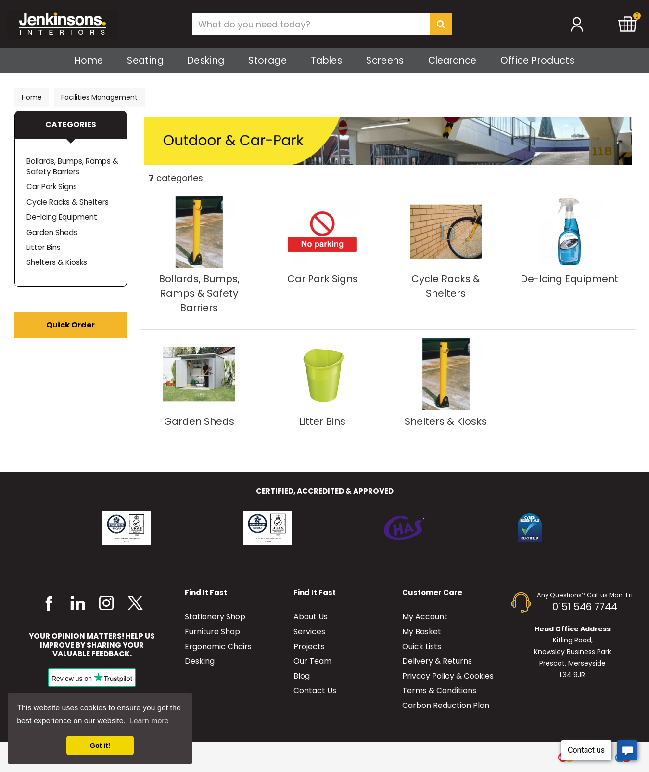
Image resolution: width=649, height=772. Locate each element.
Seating (145, 60)
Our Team (312, 661)
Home (89, 60)
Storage (267, 60)
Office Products (537, 60)
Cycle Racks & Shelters (67, 202)
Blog (301, 675)
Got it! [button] (100, 745)
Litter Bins (43, 247)
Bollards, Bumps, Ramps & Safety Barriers (72, 166)
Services (309, 631)
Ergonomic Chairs (218, 646)
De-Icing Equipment (61, 217)
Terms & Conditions (439, 690)
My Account (424, 616)
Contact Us (314, 690)
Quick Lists (421, 646)
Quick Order (70, 324)
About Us (310, 616)
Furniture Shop (212, 631)
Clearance (452, 60)
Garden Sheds (51, 232)
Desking (206, 60)
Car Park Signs (51, 187)
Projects (309, 646)
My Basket (421, 631)
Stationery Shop (215, 616)
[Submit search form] (441, 24)
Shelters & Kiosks (56, 262)
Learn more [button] (149, 721)
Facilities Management (99, 97)
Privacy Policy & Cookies (448, 675)
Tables (326, 60)
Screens (385, 60)
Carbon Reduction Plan (445, 705)
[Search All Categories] (322, 24)
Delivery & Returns (437, 661)
